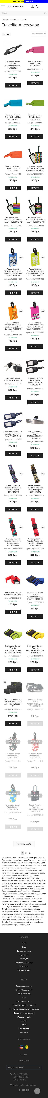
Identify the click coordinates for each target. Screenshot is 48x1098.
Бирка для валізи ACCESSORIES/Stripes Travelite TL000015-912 (13, 220)
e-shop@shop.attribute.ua (24, 1083)
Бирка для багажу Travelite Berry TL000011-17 (35, 63)
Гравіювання (24, 1029)
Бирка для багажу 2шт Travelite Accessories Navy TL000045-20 (13, 434)
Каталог (24, 937)
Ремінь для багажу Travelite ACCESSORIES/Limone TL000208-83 (35, 649)
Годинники (24, 955)
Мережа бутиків (24, 970)
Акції (24, 1025)
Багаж (24, 947)
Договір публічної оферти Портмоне (24, 1009)
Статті (24, 1021)
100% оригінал (24, 994)
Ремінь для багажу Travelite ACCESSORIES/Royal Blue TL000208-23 (35, 595)
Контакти (24, 1032)
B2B (24, 998)
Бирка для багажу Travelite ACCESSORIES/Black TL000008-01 (35, 702)
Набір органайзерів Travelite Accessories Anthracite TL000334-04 (13, 702)
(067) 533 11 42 (19, 1078)
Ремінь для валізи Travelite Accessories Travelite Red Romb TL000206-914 (35, 542)
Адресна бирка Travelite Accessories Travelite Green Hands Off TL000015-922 (35, 272)
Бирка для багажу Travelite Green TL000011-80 (35, 117)
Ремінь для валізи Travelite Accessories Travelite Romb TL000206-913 (12, 542)
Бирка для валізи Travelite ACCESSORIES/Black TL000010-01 (13, 64)
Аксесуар (24, 959)
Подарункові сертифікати (24, 1013)
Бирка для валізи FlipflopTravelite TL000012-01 (13, 755)
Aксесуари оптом (24, 1001)
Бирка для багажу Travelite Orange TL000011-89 (13, 168)
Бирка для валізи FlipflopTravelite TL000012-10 (35, 755)
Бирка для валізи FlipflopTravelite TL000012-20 (13, 807)
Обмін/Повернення (24, 990)
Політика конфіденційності (24, 1005)
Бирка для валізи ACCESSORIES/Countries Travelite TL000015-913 (35, 220)
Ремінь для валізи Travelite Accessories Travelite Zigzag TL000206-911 (12, 488)
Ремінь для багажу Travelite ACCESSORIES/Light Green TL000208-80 (13, 649)
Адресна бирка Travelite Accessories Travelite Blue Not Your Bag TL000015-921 (13, 272)
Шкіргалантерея (24, 951)
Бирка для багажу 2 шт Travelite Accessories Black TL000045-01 (35, 381)
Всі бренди (24, 966)
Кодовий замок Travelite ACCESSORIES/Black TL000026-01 (35, 808)
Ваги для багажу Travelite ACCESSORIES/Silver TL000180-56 (35, 435)
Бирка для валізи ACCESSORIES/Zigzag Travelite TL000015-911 (35, 168)
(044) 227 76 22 (20, 1072)
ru (25, 1053)
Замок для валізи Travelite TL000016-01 (13, 379)
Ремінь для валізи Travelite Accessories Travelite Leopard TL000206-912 (35, 488)
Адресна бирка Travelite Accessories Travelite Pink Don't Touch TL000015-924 (35, 325)
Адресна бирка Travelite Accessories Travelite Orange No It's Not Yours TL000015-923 (13, 326)
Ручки (24, 943)
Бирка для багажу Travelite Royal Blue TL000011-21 (13, 117)
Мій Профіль (24, 1040)
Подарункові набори (24, 963)
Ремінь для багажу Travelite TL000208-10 (13, 593)
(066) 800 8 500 (20, 1075)
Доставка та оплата (24, 986)
